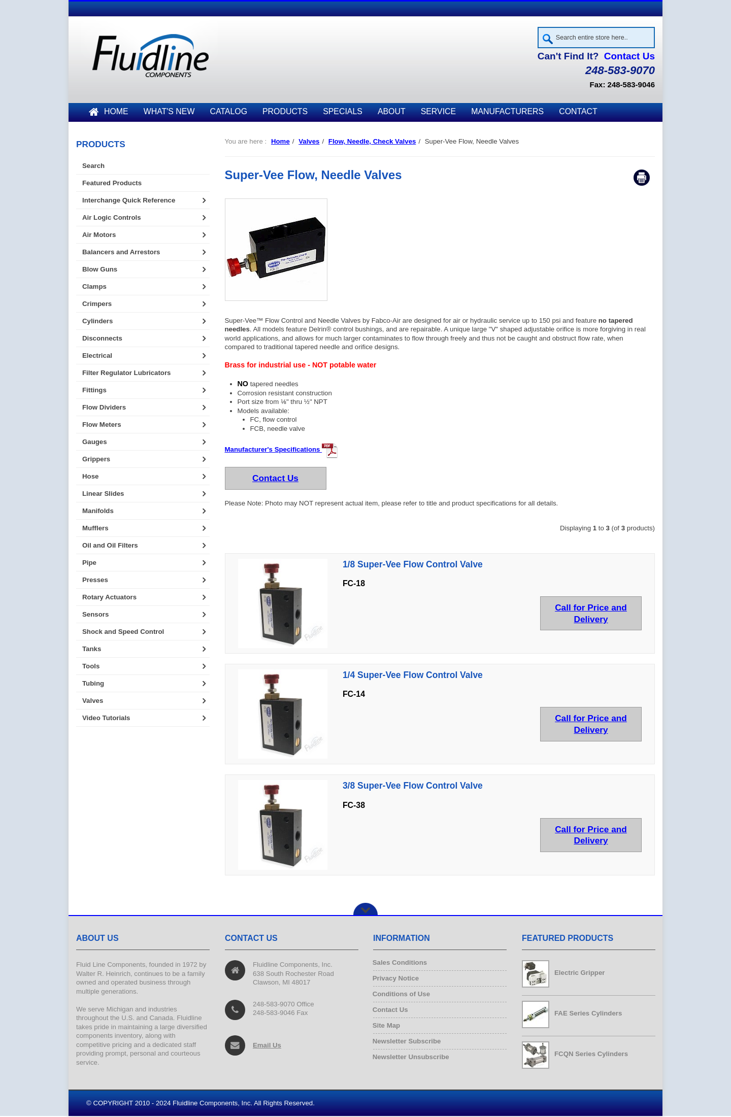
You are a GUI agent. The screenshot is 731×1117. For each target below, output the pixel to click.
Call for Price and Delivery (591, 614)
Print (642, 179)
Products (285, 113)
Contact (578, 113)
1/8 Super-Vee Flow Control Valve (413, 565)
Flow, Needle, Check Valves (372, 143)
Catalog (228, 113)
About (392, 113)
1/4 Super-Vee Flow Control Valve (413, 676)
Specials (342, 113)
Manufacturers (507, 113)
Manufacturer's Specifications (282, 451)
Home (108, 113)
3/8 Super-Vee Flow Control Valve (413, 787)
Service (438, 113)
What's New (169, 113)
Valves (308, 143)
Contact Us (629, 57)
